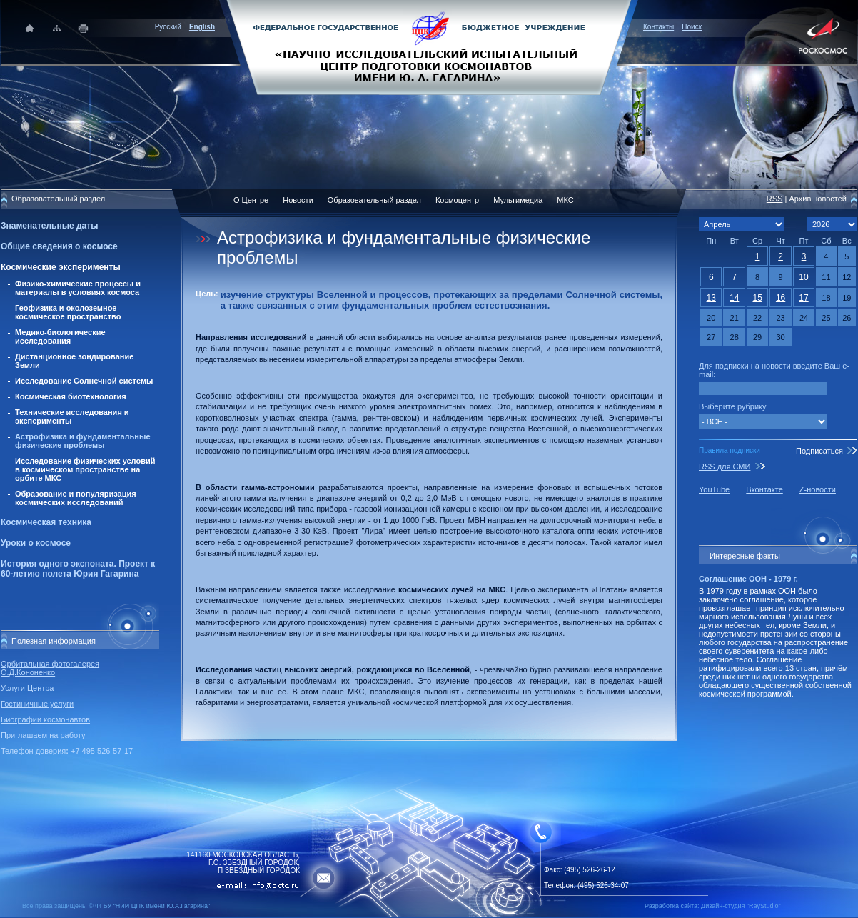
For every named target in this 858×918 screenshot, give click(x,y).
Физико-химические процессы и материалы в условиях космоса (78, 287)
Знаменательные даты (49, 226)
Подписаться (819, 450)
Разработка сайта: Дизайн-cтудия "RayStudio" (713, 905)
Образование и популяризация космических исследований (75, 498)
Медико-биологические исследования (60, 336)
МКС (565, 200)
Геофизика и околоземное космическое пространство (68, 312)
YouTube (714, 489)
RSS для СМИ (724, 466)
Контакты (658, 27)
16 (780, 298)
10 (803, 277)
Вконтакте (764, 489)
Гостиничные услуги (37, 703)
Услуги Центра (27, 688)
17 (803, 298)
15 (757, 298)
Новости (298, 200)
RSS (775, 198)
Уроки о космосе (36, 543)
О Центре (250, 200)
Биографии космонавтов (45, 719)
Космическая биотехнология (70, 396)
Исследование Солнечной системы (84, 380)
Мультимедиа (517, 200)
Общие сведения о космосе (59, 246)
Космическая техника (46, 522)
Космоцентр (457, 200)
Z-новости (817, 489)
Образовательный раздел (374, 200)
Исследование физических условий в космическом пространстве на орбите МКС (85, 469)
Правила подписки (729, 450)
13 (711, 298)
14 (734, 298)
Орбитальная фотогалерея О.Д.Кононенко (50, 668)
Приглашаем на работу (43, 735)
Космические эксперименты (61, 267)
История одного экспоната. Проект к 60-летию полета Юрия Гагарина (78, 569)
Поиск (692, 27)
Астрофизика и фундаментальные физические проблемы (83, 440)
